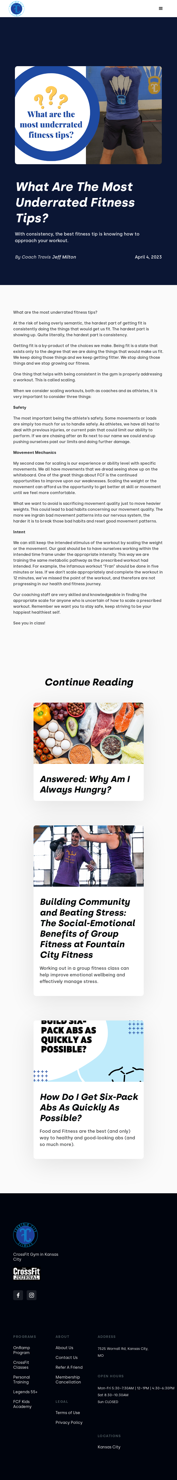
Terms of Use (68, 1412)
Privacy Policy (69, 1422)
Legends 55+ (25, 1392)
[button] (160, 8)
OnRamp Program (21, 1350)
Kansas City (109, 1447)
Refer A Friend (69, 1367)
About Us (64, 1347)
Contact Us (67, 1357)
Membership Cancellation (68, 1379)
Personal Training (21, 1379)
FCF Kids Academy (22, 1404)
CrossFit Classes (21, 1365)
